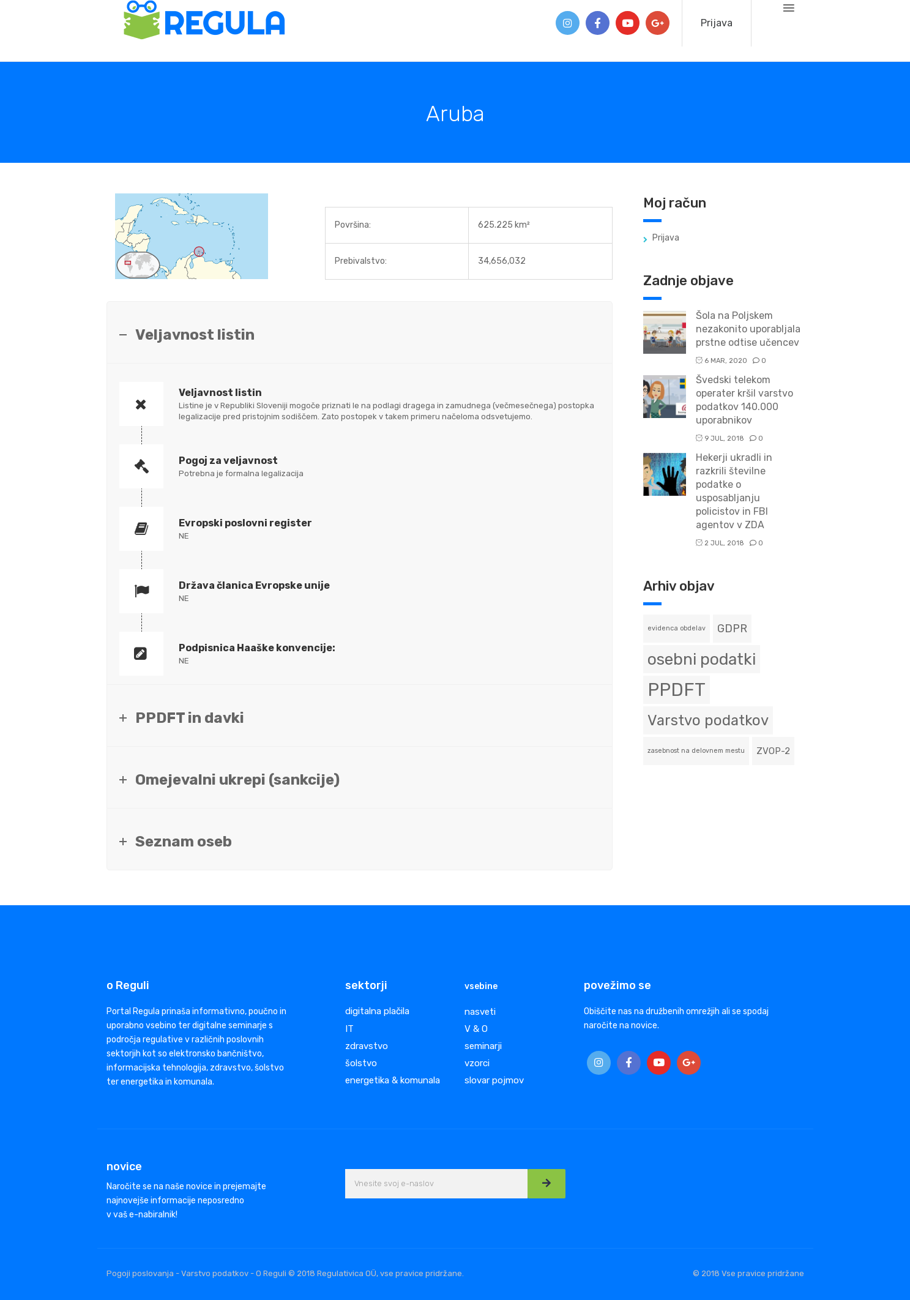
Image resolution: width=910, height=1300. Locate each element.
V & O (476, 1028)
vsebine (481, 986)
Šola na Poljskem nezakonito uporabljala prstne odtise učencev (748, 329)
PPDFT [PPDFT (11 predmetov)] (676, 689)
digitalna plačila (377, 1011)
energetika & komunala (392, 1080)
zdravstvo (366, 1046)
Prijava (717, 23)
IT (349, 1028)
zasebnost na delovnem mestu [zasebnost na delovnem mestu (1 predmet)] (696, 751)
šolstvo (361, 1063)
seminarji (483, 1046)
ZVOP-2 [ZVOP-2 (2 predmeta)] (773, 750)
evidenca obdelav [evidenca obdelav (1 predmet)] (676, 628)
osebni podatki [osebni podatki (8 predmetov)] (701, 659)
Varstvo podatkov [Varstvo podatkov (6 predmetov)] (708, 720)
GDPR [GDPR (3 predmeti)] (732, 628)
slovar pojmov (494, 1080)
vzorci (477, 1063)
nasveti (480, 1011)
